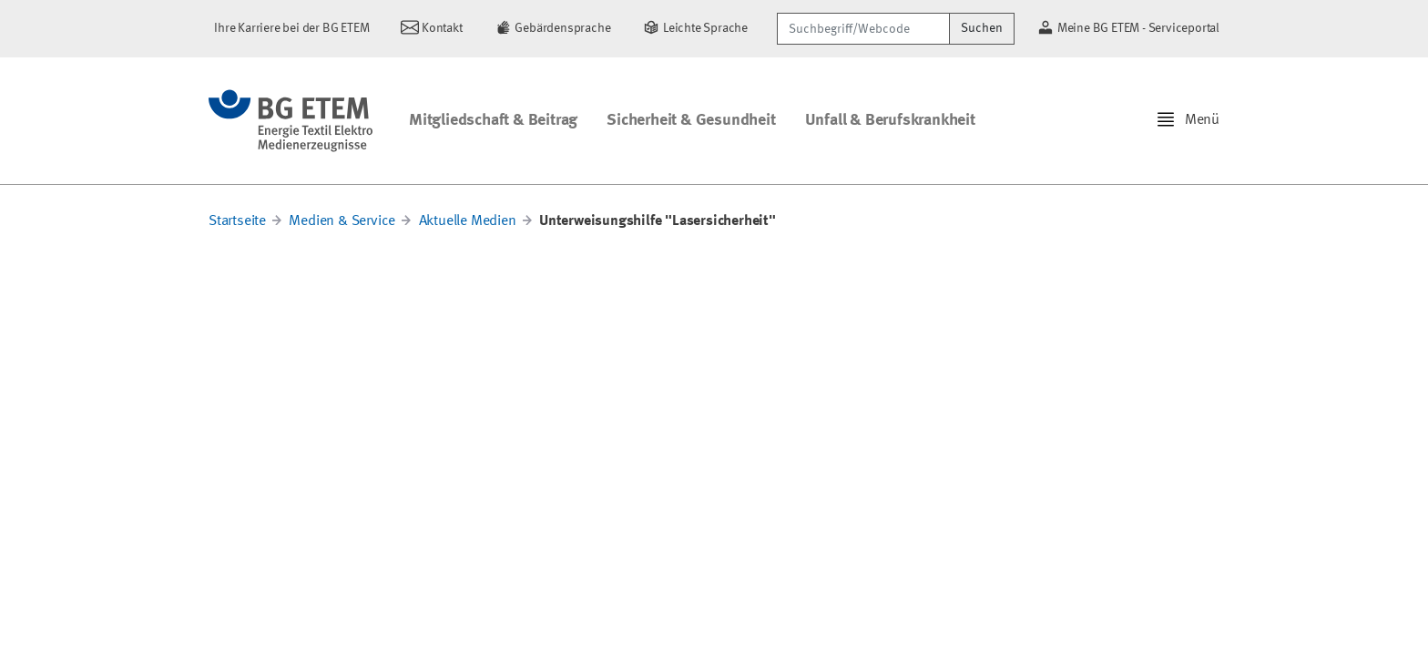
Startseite (237, 221)
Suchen (982, 28)
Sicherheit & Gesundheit (691, 120)
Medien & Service (342, 221)
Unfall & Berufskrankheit (890, 120)
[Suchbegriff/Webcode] (863, 29)
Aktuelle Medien (467, 221)
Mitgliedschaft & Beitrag (493, 120)
